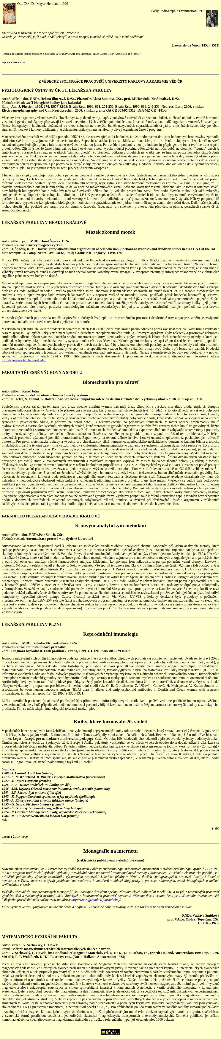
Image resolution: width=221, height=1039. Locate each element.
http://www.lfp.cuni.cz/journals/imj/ (95, 899)
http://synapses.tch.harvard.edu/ (24, 360)
